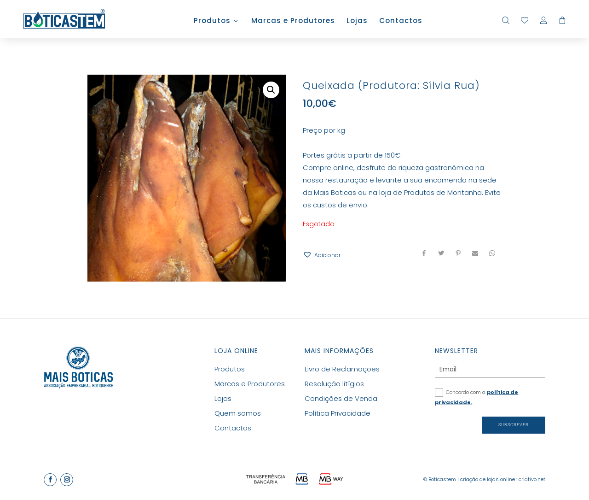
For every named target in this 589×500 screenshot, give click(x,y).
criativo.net (532, 479)
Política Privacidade (337, 413)
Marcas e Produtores (293, 21)
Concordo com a (476, 397)
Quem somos (237, 413)
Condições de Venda (341, 398)
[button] (322, 255)
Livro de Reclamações (342, 369)
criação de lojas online (487, 479)
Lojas (357, 21)
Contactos (400, 21)
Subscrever (513, 425)
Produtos (212, 21)
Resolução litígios (334, 383)
